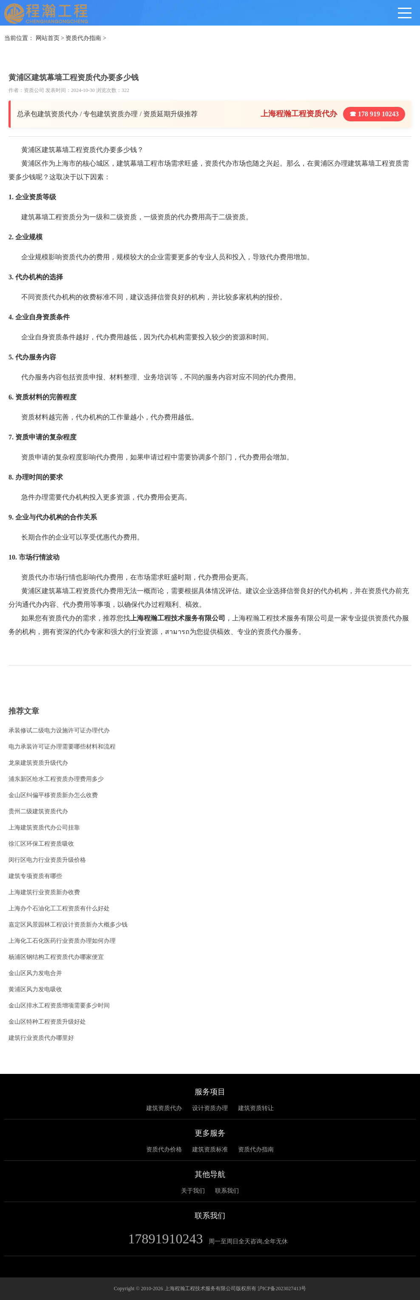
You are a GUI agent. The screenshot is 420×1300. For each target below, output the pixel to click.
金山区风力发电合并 (35, 973)
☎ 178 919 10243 (374, 114)
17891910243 (165, 1238)
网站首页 (48, 38)
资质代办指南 (83, 38)
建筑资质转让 (256, 1108)
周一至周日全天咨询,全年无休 (248, 1241)
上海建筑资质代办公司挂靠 (44, 827)
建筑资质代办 (164, 1108)
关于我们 (193, 1191)
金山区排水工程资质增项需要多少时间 (59, 1005)
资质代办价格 (164, 1149)
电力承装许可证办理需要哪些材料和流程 (62, 746)
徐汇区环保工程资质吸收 (41, 844)
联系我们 (227, 1191)
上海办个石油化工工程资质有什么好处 (59, 908)
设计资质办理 (210, 1108)
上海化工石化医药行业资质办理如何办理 (62, 941)
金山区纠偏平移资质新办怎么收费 (53, 795)
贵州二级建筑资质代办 (38, 811)
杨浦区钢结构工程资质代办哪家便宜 (56, 957)
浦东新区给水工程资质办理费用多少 (56, 779)
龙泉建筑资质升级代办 (38, 763)
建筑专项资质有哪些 (35, 876)
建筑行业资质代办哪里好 (41, 1038)
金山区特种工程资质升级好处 (47, 1022)
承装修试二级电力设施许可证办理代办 (59, 730)
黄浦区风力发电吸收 (35, 989)
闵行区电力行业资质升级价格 (47, 860)
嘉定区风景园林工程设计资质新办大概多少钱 (68, 924)
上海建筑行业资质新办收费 (44, 892)
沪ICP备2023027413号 (282, 1288)
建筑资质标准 (210, 1149)
